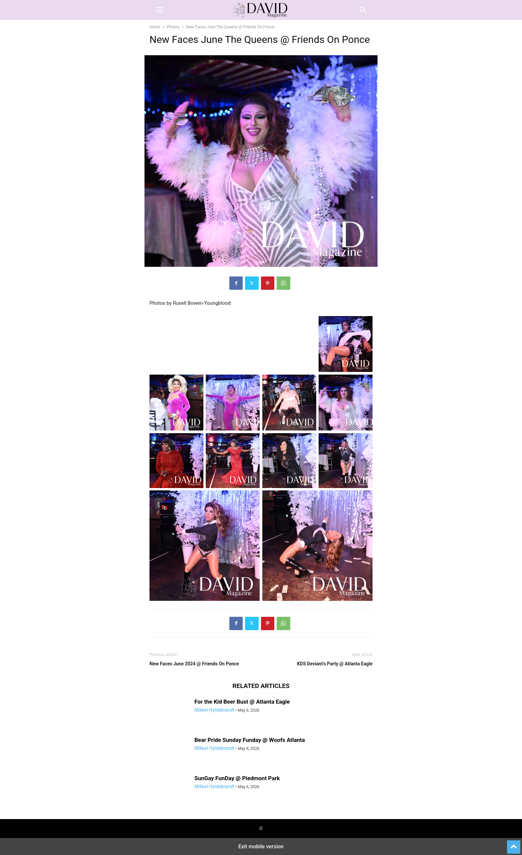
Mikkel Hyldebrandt (214, 710)
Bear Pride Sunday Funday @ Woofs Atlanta (249, 740)
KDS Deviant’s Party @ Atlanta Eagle (335, 663)
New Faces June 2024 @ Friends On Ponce (194, 663)
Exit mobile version (261, 846)
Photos (173, 27)
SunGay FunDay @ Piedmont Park (237, 778)
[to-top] (513, 844)
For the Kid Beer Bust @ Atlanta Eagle (242, 701)
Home (154, 27)
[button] (159, 10)
